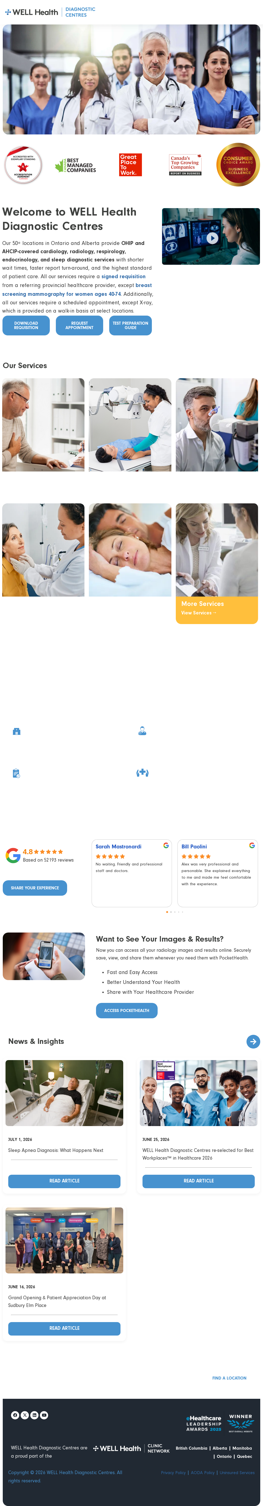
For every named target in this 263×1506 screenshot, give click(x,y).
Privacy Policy (173, 1473)
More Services (202, 604)
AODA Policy (203, 1473)
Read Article (65, 1181)
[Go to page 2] (175, 912)
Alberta (220, 1448)
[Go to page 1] (171, 912)
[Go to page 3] (178, 911)
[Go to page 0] (167, 912)
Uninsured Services (237, 1473)
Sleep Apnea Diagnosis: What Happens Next (55, 1150)
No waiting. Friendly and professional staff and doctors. (129, 867)
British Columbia (191, 1448)
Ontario (224, 1456)
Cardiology (24, 479)
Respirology (199, 480)
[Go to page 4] (182, 911)
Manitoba (242, 1448)
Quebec (244, 1456)
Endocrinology (29, 605)
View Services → (25, 488)
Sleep (103, 604)
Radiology (109, 479)
